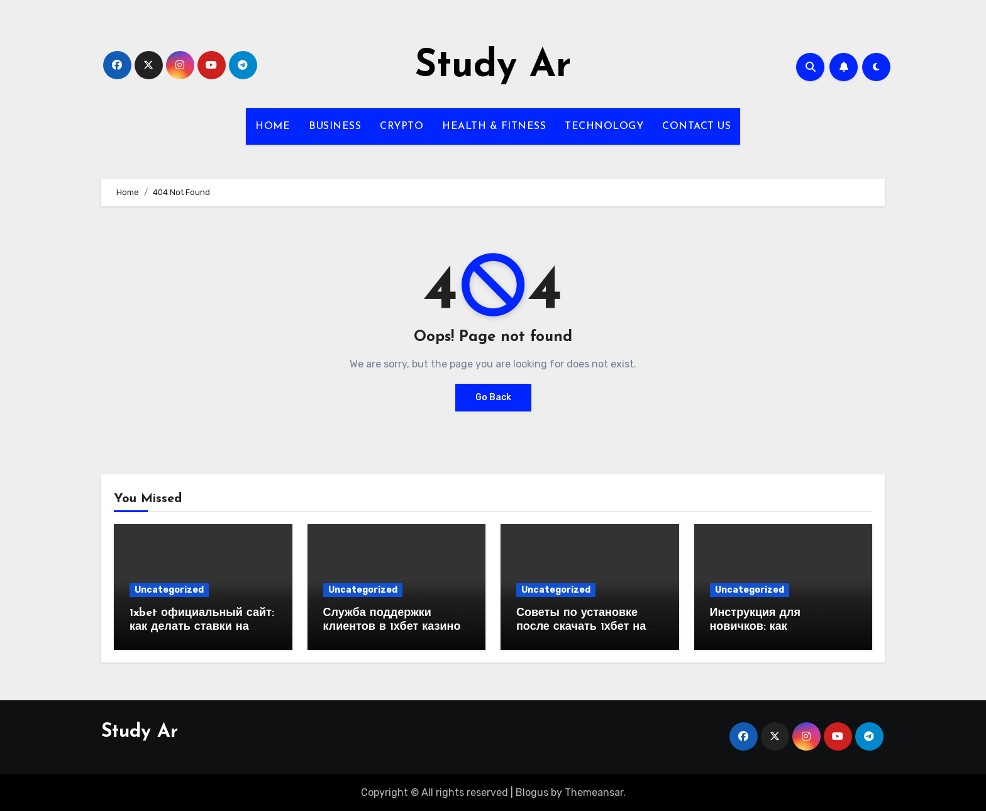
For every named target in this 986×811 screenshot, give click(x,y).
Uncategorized (169, 589)
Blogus (532, 792)
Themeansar (594, 792)
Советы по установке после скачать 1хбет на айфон (581, 626)
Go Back (493, 397)
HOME (272, 126)
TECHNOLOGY (604, 126)
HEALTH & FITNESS (494, 126)
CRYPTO (401, 126)
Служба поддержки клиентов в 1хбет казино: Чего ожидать (393, 626)
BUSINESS (335, 126)
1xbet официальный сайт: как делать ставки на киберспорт (202, 626)
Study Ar (493, 67)
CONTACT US (696, 126)
